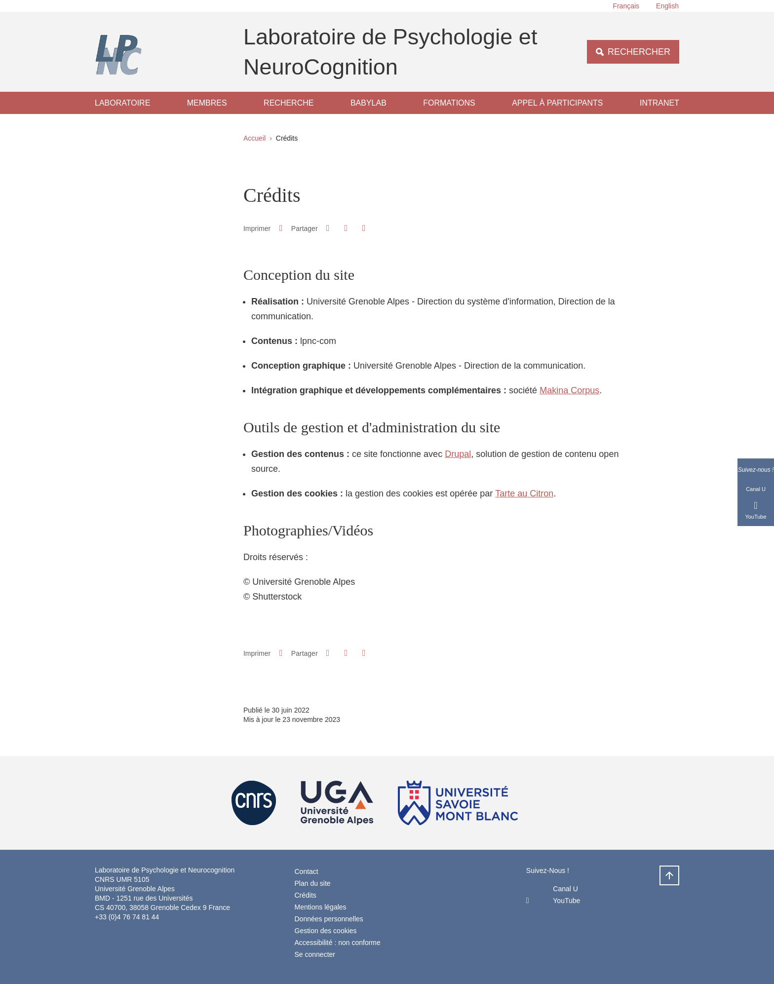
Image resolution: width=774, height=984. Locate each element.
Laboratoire (122, 103)
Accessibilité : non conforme (338, 942)
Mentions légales (321, 907)
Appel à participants (557, 103)
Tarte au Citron (524, 493)
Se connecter (315, 954)
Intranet (659, 103)
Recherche (288, 103)
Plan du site (313, 883)
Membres (207, 103)
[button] (328, 228)
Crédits (305, 895)
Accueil (254, 138)
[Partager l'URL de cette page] (364, 228)
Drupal (458, 454)
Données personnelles (329, 919)
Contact (306, 871)
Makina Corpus (569, 390)
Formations (449, 103)
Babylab (368, 103)
